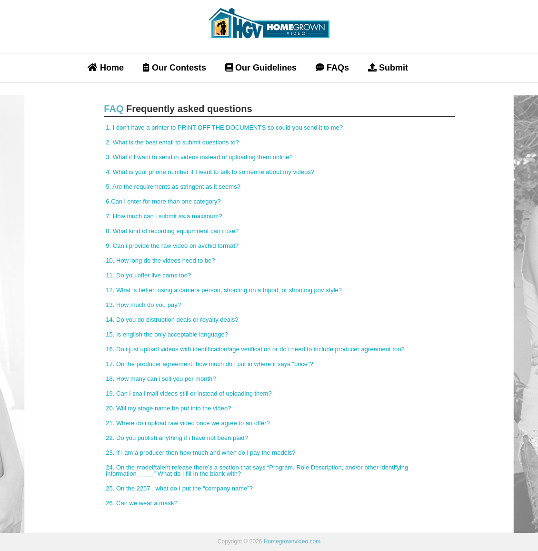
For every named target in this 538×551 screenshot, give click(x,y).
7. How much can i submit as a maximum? (164, 216)
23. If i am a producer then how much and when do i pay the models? (200, 452)
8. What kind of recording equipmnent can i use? (172, 231)
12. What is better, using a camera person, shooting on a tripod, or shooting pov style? (224, 290)
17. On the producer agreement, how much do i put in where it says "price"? (209, 363)
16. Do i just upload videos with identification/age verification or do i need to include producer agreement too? (255, 349)
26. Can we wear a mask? (141, 503)
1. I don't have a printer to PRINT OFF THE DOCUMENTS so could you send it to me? (224, 127)
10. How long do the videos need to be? (160, 260)
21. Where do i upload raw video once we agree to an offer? (187, 423)
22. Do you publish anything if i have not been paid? (177, 437)
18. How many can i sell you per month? (161, 378)
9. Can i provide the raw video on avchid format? (172, 245)
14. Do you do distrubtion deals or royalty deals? (172, 319)
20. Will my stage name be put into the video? (168, 408)
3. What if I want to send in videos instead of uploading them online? (199, 157)
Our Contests (174, 67)
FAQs (332, 67)
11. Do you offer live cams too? (148, 275)
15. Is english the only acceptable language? (167, 334)
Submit (388, 67)
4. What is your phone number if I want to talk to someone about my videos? (210, 171)
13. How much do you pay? (143, 304)
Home (105, 67)
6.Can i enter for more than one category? (163, 201)
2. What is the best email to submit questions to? (172, 142)
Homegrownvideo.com (292, 541)
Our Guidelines (261, 67)
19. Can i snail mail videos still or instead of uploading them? (188, 393)
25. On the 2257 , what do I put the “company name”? (179, 488)
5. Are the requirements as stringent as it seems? (173, 186)
